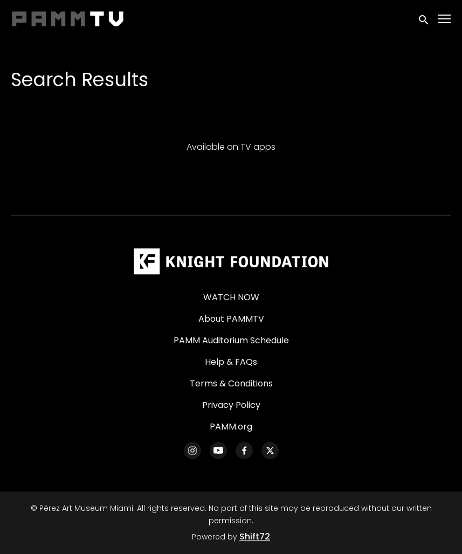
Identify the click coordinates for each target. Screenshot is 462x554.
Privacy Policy (231, 405)
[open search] (424, 18)
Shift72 (254, 536)
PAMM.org (231, 426)
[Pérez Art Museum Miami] (231, 261)
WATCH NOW (231, 297)
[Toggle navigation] (444, 19)
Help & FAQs (231, 362)
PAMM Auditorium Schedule (231, 340)
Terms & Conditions (231, 383)
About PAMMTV (231, 319)
